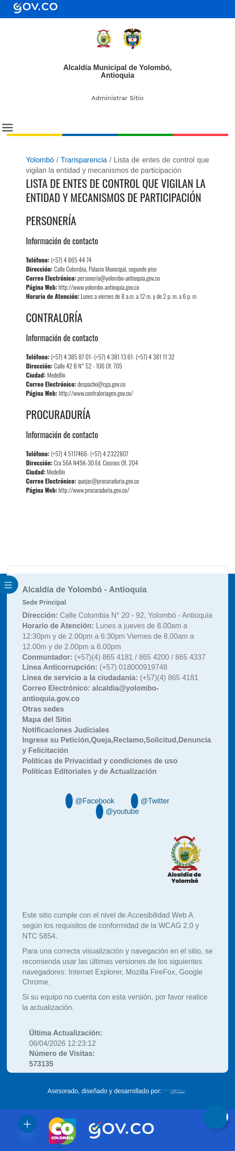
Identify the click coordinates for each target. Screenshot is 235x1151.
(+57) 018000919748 (94, 667)
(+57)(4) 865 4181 (110, 678)
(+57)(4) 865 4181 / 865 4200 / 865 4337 (113, 657)
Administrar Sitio (117, 97)
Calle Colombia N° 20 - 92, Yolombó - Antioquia (117, 615)
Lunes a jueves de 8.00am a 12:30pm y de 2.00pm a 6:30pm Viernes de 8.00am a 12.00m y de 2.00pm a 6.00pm (108, 636)
